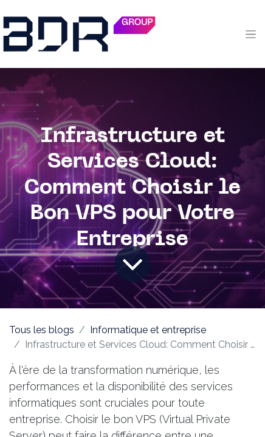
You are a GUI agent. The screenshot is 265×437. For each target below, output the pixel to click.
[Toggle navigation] (251, 34)
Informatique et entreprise (148, 330)
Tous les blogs (41, 330)
